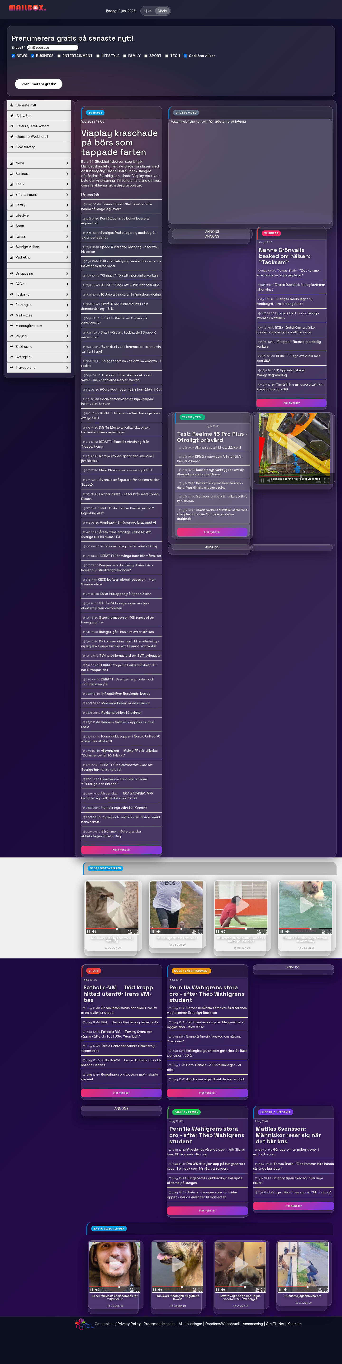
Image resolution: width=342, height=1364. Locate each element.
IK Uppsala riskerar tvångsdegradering (131, 294)
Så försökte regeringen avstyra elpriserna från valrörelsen (115, 605)
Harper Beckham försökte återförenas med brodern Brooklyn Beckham (207, 1010)
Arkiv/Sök (21, 116)
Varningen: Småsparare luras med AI (128, 522)
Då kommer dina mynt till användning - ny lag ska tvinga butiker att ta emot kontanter (120, 643)
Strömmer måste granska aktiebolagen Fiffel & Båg (111, 833)
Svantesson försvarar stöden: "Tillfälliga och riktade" (114, 781)
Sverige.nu (39, 357)
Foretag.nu (39, 304)
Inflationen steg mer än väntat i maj (128, 546)
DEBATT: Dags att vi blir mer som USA (130, 285)
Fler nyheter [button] (292, 402)
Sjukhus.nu (39, 346)
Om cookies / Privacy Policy (118, 1324)
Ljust (147, 11)
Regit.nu (39, 336)
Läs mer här (90, 195)
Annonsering (253, 1324)
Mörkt (162, 11)
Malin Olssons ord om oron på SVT (126, 470)
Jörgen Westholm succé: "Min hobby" (301, 1192)
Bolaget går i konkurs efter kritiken (126, 632)
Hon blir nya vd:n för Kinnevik (124, 807)
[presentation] (38, 66)
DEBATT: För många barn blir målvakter (130, 556)
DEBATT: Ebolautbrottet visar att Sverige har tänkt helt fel (117, 767)
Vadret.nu (39, 257)
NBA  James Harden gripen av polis (129, 1022)
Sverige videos (39, 246)
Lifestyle (39, 215)
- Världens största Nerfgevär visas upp (294, 478)
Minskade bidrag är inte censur (125, 703)
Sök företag (22, 147)
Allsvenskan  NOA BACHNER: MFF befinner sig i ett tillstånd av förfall (117, 795)
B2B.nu (39, 284)
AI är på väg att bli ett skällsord (218, 447)
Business (39, 173)
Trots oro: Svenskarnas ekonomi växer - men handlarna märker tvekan (116, 377)
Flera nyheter (121, 849)
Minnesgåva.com (39, 325)
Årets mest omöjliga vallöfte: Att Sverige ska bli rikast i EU (116, 534)
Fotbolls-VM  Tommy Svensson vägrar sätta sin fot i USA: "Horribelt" (116, 1034)
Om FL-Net (275, 1324)
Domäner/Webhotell (29, 136)
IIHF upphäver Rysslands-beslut (125, 693)
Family (39, 205)
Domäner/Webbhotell (222, 1324)
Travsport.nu (39, 367)
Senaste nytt (23, 105)
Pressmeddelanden (160, 1324)
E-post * (19, 47)
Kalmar (39, 236)
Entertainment (39, 194)
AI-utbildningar (190, 1324)
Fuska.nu (39, 294)
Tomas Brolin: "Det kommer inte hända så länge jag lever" (116, 206)
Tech (39, 184)
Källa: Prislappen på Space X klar (125, 594)
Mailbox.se (39, 315)
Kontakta (294, 1324)
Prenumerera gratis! (38, 84)
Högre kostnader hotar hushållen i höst (131, 389)
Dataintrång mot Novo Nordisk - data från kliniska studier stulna (210, 485)
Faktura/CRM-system (29, 126)
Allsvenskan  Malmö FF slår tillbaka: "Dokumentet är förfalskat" (119, 752)
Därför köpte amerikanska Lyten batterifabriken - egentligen (115, 429)
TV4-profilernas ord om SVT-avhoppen (130, 655)
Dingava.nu (39, 273)
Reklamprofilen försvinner (121, 712)
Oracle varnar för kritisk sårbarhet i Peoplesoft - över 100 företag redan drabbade (212, 514)
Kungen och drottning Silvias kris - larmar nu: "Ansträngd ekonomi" (117, 567)
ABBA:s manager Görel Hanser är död (215, 1079)
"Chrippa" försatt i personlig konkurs (129, 275)
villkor (210, 56)
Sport (39, 226)
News (39, 163)
